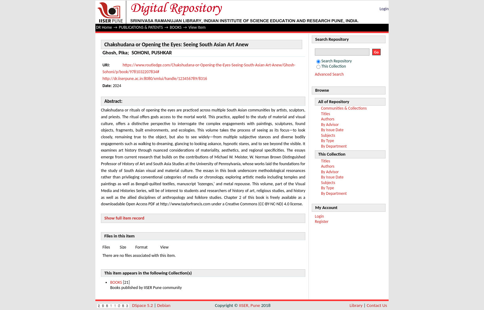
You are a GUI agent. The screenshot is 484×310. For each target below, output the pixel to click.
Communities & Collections (344, 108)
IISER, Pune (249, 305)
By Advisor (330, 124)
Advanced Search (329, 74)
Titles (325, 113)
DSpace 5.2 (143, 305)
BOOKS (176, 27)
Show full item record (124, 218)
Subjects (328, 135)
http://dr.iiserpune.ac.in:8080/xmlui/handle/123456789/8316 (154, 78)
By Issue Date (332, 129)
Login (384, 8)
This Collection (331, 66)
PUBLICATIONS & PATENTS (141, 27)
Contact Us (377, 305)
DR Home (104, 27)
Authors (327, 119)
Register (321, 221)
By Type (327, 140)
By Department (334, 146)
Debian (163, 305)
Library (356, 305)
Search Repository (334, 61)
